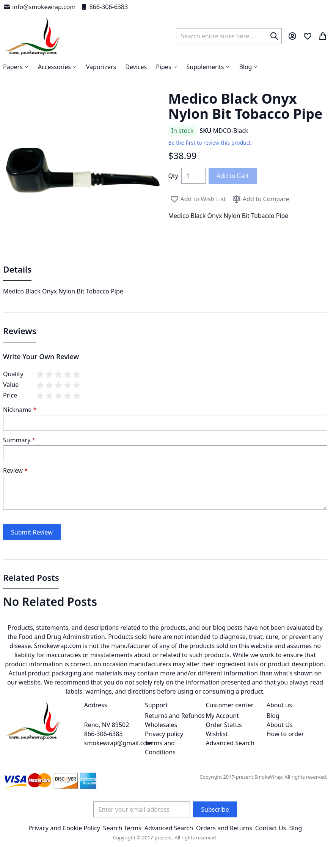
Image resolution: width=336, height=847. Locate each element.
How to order (285, 734)
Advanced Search (230, 743)
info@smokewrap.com (39, 7)
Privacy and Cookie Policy (64, 828)
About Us (280, 725)
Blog (273, 715)
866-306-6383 (104, 7)
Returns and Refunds (175, 715)
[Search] (274, 36)
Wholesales (161, 725)
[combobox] (229, 36)
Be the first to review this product (209, 142)
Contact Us (270, 828)
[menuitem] (248, 67)
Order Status (224, 725)
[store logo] (32, 36)
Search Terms (122, 828)
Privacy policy (164, 734)
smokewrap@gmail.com (118, 743)
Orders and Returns (224, 828)
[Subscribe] (215, 809)
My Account (222, 715)
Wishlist (217, 734)
